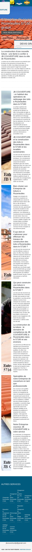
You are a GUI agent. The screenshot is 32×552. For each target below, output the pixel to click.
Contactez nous (22, 38)
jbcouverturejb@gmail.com (16, 543)
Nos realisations (12, 32)
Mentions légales (25, 549)
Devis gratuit (8, 38)
